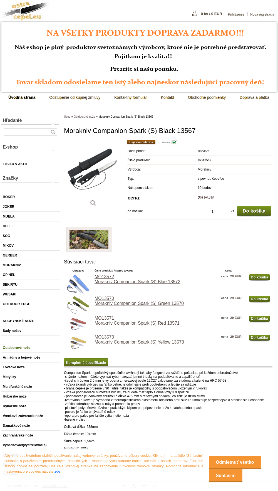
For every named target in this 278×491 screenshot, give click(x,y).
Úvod (67, 116)
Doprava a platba (254, 97)
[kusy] (219, 211)
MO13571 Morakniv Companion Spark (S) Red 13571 (137, 320)
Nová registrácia (262, 14)
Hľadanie (12, 120)
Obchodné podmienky (207, 97)
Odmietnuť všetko (235, 462)
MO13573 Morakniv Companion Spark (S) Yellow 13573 (139, 339)
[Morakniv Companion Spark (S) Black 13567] (93, 175)
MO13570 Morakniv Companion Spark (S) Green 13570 (139, 301)
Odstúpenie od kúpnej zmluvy (74, 97)
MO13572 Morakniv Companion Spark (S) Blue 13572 (137, 279)
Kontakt (167, 97)
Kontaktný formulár (130, 97)
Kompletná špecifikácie (86, 363)
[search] (53, 132)
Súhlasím (225, 475)
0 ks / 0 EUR (211, 14)
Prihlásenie (236, 14)
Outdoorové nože (84, 116)
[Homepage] (21, 97)
